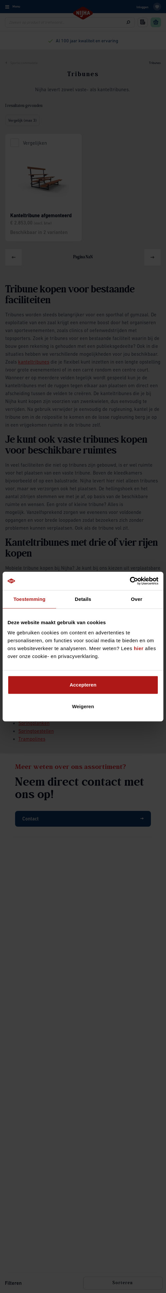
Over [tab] (136, 599)
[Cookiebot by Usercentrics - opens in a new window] (129, 581)
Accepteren (83, 685)
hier (139, 648)
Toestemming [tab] (29, 599)
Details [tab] (83, 599)
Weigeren (83, 706)
